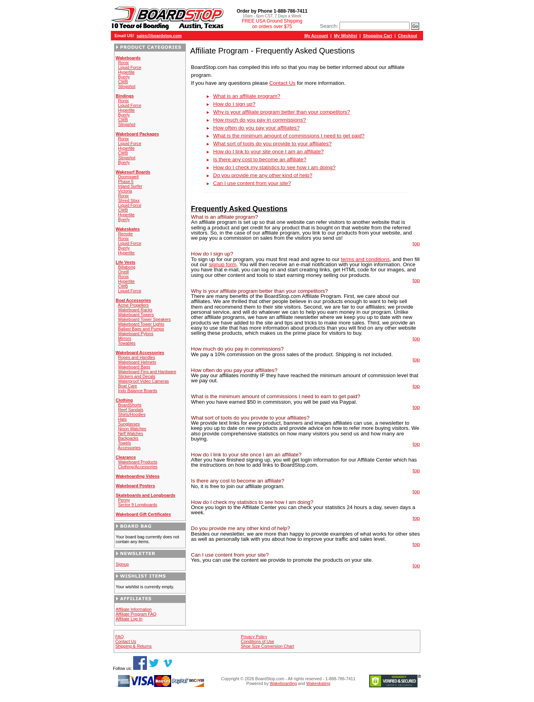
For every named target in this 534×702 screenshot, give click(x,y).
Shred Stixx (129, 200)
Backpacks (128, 438)
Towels (124, 443)
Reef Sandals (130, 409)
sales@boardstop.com (159, 35)
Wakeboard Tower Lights (141, 324)
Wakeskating (318, 683)
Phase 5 (126, 181)
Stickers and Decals (136, 376)
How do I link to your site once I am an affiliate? (268, 152)
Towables (126, 343)
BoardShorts (129, 405)
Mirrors (124, 338)
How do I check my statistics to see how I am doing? (274, 167)
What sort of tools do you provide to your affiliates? (272, 144)
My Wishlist (345, 35)
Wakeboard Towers (136, 314)
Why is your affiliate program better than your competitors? (281, 112)
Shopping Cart (377, 35)
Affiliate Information (134, 609)
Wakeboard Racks (135, 309)
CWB (123, 81)
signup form (222, 264)
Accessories (129, 447)
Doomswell (128, 176)
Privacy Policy (254, 636)
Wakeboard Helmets (137, 362)
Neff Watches (130, 433)
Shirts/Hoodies (131, 414)
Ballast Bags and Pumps (141, 328)
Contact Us (282, 83)
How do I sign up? (234, 104)
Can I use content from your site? (252, 183)
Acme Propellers (133, 305)
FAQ (119, 636)
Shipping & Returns (133, 646)
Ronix (123, 62)
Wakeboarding (283, 683)
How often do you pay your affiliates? (256, 128)
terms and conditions (365, 259)
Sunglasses (129, 424)
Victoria (125, 191)
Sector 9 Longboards (137, 504)
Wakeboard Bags (134, 366)
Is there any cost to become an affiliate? (259, 159)
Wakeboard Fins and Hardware (147, 371)
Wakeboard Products (137, 462)
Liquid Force (129, 67)
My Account (316, 35)
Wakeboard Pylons (135, 333)
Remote (125, 233)
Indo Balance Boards (137, 390)
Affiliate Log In (129, 618)
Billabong (126, 267)
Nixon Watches (132, 428)
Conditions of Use (257, 641)
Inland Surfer (130, 186)
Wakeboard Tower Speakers (144, 319)
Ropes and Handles (136, 357)
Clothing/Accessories (138, 466)
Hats (122, 419)
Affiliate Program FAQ (136, 614)
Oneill (123, 271)
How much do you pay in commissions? (259, 120)
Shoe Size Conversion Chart (267, 646)
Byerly (124, 76)
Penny (124, 500)
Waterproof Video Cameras (143, 381)
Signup (122, 564)
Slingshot (126, 86)
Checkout (408, 35)
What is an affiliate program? (246, 96)
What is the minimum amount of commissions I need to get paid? (288, 136)
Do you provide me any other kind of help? (262, 175)
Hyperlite (126, 72)
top (416, 243)
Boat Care (127, 385)
